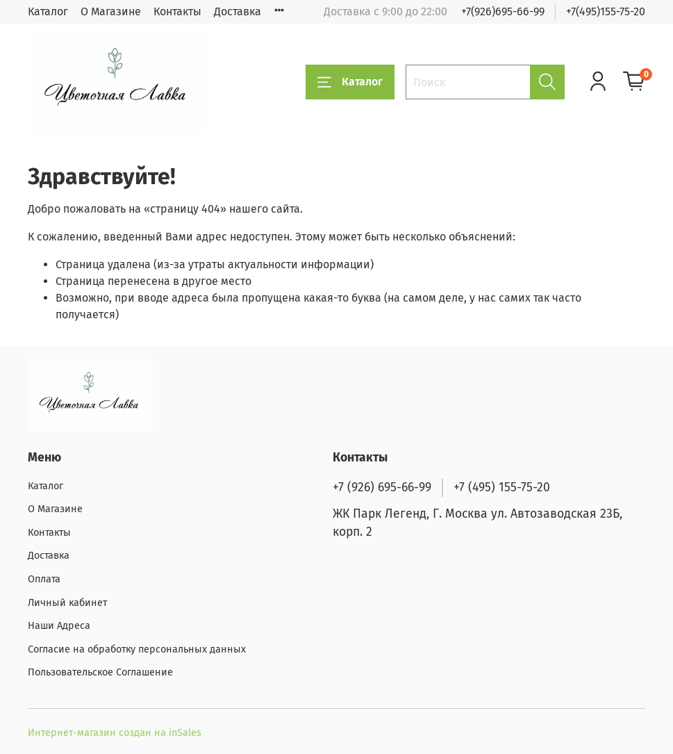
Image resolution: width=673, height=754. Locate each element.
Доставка (237, 11)
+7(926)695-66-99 (503, 11)
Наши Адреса (59, 626)
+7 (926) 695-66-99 (382, 487)
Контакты (177, 11)
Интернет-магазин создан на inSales (114, 733)
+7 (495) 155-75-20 (502, 487)
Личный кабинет (67, 603)
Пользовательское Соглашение (100, 672)
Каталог (48, 11)
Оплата (44, 579)
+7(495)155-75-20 (605, 11)
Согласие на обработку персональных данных (137, 649)
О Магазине (111, 11)
